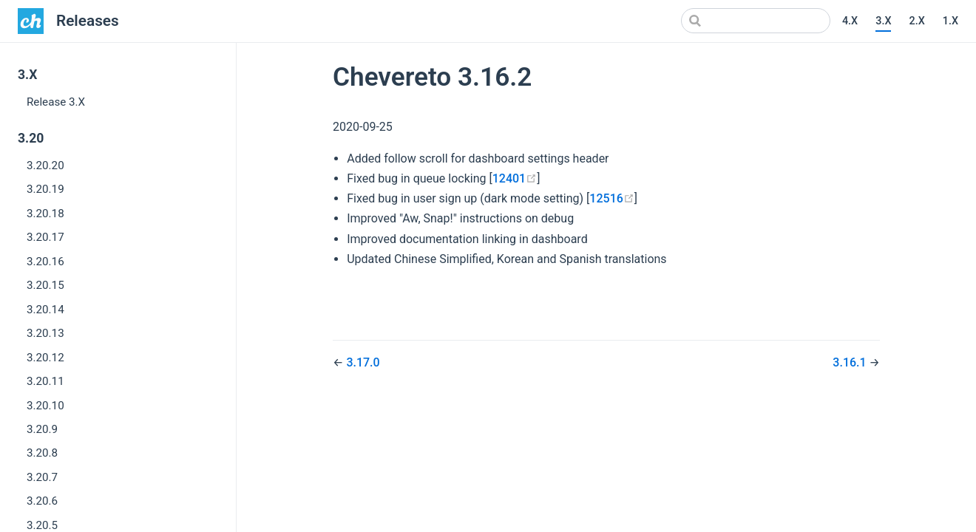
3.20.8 (42, 453)
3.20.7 (42, 477)
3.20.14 (45, 309)
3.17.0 (362, 362)
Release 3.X (56, 102)
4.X (850, 21)
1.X (950, 21)
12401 (514, 178)
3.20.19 (45, 189)
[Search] (755, 20)
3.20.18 (45, 213)
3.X (883, 21)
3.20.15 (45, 285)
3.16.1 (851, 362)
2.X (916, 21)
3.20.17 (45, 237)
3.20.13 (45, 333)
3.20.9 (42, 429)
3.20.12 (45, 357)
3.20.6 (42, 501)
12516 (611, 198)
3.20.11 (45, 381)
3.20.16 (45, 261)
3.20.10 (45, 405)
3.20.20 (45, 165)
